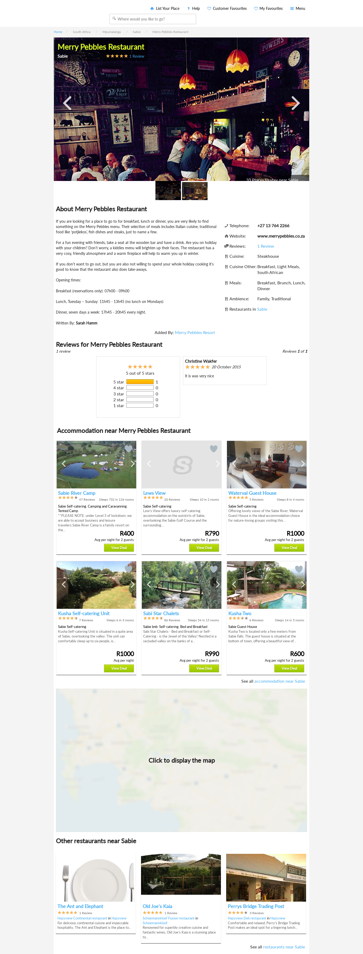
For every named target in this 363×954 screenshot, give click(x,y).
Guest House (247, 626)
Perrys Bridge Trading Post (256, 906)
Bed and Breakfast (194, 626)
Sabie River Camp (76, 493)
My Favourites (268, 8)
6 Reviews (256, 620)
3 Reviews (257, 913)
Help (193, 8)
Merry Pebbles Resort (195, 332)
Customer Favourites (227, 8)
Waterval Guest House (252, 493)
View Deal (119, 548)
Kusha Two (239, 613)
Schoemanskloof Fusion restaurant (169, 918)
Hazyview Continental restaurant (82, 918)
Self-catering (76, 506)
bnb (155, 626)
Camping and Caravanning (107, 506)
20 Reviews (172, 499)
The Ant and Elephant (80, 906)
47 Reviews (87, 499)
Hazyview (119, 918)
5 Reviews (256, 499)
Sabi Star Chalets (161, 613)
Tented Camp (68, 511)
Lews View (154, 493)
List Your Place (164, 8)
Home (58, 32)
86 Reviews (172, 620)
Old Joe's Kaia (157, 906)
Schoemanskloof (155, 923)
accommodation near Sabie (279, 680)
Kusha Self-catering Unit (83, 613)
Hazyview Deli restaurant (247, 918)
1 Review (136, 56)
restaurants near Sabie (284, 946)
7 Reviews (86, 620)
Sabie (262, 308)
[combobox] (152, 19)
